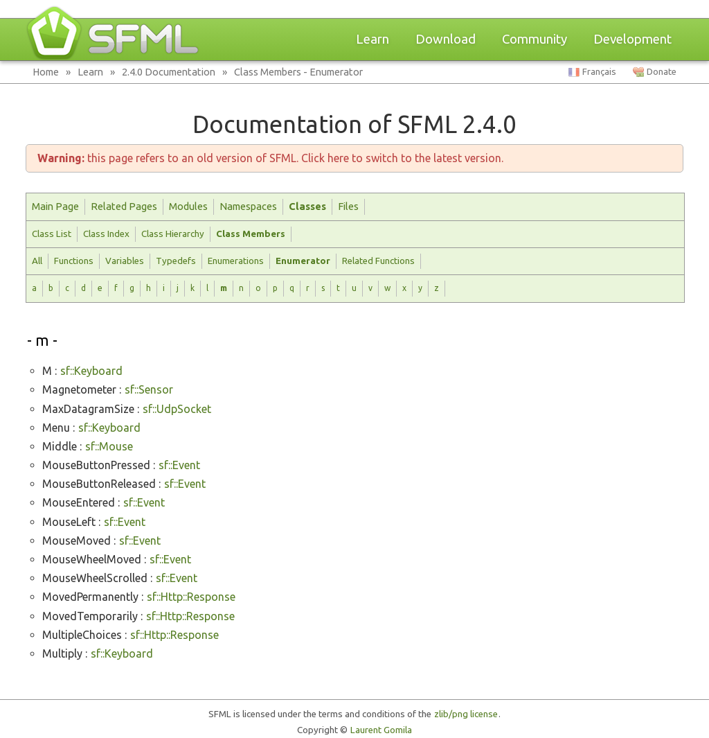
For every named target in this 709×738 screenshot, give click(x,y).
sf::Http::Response (191, 596)
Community (534, 39)
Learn (372, 39)
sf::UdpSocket (177, 409)
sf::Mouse (109, 446)
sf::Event (179, 465)
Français (599, 72)
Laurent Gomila (381, 730)
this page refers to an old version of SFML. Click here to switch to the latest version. (270, 158)
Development (632, 39)
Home (46, 72)
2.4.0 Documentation (168, 72)
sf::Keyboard (91, 370)
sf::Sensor (149, 389)
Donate (661, 72)
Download (445, 39)
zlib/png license (466, 714)
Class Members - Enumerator (298, 72)
